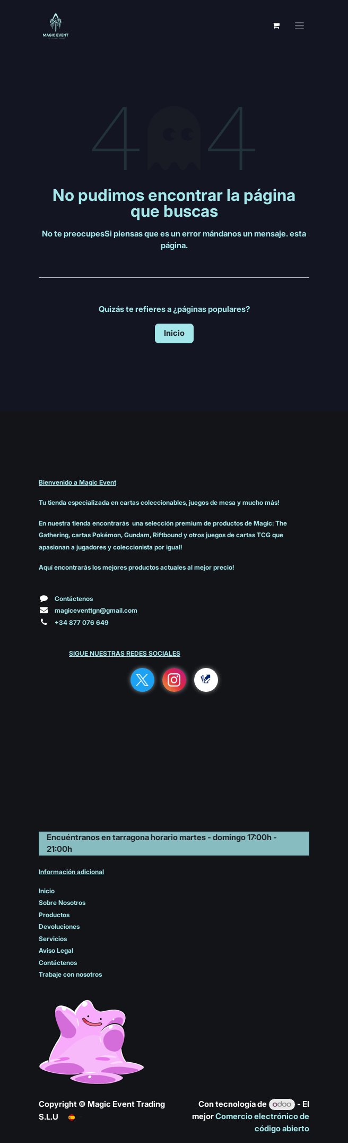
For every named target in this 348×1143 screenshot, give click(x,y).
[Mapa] (174, 779)
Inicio (174, 333)
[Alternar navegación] (299, 25)
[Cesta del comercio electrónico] (275, 25)
